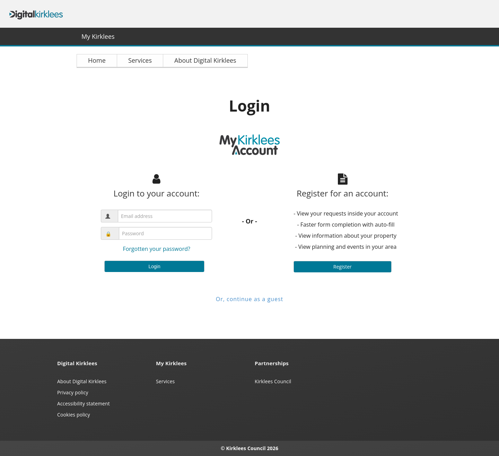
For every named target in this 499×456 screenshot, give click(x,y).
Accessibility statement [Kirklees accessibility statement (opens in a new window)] (83, 403)
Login (154, 266)
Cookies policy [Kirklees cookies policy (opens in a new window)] (73, 414)
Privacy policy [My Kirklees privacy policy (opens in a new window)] (72, 392)
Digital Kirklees (36, 14)
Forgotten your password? (156, 249)
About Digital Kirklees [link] (205, 60)
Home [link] (97, 60)
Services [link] (140, 60)
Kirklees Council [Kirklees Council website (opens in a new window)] (273, 381)
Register (342, 266)
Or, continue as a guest (249, 299)
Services (165, 381)
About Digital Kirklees (81, 381)
